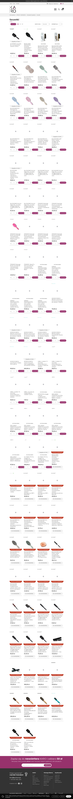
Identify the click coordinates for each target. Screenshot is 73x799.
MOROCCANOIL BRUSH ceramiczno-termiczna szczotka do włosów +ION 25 (57, 300)
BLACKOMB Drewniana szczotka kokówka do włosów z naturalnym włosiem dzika (15, 80)
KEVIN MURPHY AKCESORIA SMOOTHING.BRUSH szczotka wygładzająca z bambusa (30, 711)
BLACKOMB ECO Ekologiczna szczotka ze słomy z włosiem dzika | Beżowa (15, 141)
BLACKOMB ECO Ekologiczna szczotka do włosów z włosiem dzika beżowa (57, 79)
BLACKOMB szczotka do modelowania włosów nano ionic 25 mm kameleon (15, 586)
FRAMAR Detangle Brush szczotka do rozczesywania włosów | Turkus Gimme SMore (57, 236)
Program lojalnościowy (58, 780)
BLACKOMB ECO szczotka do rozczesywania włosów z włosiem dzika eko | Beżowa (57, 522)
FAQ (11, 3)
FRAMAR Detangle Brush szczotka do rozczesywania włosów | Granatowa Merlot (43, 206)
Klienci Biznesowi (36, 781)
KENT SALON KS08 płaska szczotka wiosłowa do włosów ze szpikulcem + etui (15, 680)
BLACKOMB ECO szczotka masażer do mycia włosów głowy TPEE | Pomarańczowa (43, 554)
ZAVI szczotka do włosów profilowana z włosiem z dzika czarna (28, 745)
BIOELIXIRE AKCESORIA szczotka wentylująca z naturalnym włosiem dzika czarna (28, 47)
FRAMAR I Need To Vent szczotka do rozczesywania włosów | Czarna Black (29, 267)
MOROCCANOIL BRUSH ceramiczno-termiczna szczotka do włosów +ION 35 (15, 334)
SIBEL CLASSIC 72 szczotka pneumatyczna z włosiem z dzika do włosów (57, 364)
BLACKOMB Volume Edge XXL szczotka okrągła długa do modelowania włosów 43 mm (15, 649)
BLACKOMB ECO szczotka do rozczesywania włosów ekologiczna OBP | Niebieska (29, 491)
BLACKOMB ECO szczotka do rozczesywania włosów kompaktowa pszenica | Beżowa (29, 523)
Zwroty (45, 783)
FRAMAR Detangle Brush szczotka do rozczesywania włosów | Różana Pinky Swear (15, 236)
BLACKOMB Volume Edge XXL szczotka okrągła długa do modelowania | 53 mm (15, 206)
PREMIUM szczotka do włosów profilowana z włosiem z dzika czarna (15, 745)
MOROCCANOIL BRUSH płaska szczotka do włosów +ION (57, 334)
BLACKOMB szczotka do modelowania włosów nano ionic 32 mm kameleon (29, 586)
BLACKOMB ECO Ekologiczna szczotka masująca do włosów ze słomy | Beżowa (43, 111)
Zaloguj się (51, 3)
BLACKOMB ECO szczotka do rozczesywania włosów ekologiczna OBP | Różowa (43, 491)
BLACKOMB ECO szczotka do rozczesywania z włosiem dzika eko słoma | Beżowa (15, 554)
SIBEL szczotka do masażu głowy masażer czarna (29, 393)
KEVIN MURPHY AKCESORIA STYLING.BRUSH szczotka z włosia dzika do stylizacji (42, 710)
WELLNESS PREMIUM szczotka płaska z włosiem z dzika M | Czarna (43, 427)
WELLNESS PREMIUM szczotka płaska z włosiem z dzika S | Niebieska (15, 458)
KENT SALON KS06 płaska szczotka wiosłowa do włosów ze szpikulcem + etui (57, 649)
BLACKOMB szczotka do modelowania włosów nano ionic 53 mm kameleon (57, 586)
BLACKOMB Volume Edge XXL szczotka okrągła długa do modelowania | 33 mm (43, 173)
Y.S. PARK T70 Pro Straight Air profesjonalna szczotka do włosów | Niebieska (43, 459)
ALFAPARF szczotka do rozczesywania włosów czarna (15, 45)
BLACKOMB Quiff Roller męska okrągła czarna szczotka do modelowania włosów (56, 142)
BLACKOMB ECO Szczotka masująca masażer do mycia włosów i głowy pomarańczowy (43, 141)
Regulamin (46, 775)
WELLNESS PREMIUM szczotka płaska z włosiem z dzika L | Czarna (57, 396)
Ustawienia (55, 796)
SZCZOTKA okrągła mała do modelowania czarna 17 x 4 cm (43, 396)
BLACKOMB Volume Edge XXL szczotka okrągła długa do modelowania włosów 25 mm (43, 617)
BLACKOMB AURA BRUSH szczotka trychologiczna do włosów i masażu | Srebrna (43, 48)
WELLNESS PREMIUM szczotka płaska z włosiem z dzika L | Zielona (29, 427)
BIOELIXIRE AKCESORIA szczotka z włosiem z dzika (15, 490)
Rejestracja (56, 3)
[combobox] (45, 24)
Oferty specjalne (58, 782)
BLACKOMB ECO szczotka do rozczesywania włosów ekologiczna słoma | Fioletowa (15, 523)
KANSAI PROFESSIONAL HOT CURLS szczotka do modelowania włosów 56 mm (42, 304)
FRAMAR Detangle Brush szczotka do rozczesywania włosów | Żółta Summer (15, 267)
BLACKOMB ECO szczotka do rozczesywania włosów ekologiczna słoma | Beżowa (57, 491)
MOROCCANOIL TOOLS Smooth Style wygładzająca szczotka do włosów (29, 363)
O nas (14, 3)
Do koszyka (21, 55)
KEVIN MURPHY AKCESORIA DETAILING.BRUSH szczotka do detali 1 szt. (57, 680)
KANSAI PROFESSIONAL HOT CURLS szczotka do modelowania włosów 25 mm (56, 270)
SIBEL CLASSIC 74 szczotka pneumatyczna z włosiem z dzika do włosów (15, 394)
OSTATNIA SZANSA (43, 264)
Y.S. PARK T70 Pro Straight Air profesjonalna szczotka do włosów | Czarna (29, 459)
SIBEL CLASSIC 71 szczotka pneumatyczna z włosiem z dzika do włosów (43, 364)
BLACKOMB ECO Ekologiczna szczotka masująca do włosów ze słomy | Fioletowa (57, 111)
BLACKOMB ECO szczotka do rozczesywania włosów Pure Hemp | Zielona (43, 522)
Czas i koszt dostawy (48, 778)
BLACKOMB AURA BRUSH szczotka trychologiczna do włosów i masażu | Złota (57, 48)
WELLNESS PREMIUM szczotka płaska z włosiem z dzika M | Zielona (57, 427)
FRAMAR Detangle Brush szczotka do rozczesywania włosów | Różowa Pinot (29, 236)
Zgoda (68, 796)
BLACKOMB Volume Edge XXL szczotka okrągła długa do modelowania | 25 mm (29, 173)
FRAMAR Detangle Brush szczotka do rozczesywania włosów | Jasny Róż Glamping (57, 206)
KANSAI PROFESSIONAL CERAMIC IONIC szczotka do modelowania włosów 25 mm (42, 270)
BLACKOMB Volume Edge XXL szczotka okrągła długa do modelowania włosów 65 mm (43, 649)
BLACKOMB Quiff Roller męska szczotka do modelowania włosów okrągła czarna (56, 555)
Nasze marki (35, 778)
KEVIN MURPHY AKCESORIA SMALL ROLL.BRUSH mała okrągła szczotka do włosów (15, 710)
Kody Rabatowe (35, 784)
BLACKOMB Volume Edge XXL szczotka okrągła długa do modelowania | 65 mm (29, 206)
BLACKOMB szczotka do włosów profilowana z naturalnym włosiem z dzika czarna (29, 618)
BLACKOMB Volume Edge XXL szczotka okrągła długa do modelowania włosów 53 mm (29, 649)
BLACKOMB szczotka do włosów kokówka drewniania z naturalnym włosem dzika (15, 618)
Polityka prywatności (48, 776)
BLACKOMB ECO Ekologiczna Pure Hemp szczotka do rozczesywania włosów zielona (43, 79)
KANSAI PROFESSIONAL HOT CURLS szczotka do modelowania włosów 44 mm (28, 304)
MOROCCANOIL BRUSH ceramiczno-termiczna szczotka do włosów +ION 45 (29, 334)
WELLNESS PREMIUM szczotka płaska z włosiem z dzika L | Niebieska (15, 427)
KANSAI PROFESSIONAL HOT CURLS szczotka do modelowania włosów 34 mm (14, 304)
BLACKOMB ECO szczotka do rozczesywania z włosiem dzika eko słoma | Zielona (29, 554)
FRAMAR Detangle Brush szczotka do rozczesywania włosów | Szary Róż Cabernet (43, 236)
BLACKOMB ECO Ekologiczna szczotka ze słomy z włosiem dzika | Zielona (29, 141)
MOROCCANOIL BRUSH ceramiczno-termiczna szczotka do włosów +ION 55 (43, 334)
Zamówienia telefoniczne (46, 782)
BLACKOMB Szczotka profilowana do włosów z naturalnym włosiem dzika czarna (14, 174)
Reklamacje (46, 785)
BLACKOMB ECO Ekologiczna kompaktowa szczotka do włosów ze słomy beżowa (29, 79)
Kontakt (17, 3)
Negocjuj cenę (35, 779)
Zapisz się (47, 765)
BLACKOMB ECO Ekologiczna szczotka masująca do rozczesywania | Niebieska (15, 111)
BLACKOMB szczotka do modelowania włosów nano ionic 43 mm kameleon (43, 586)
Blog (33, 776)
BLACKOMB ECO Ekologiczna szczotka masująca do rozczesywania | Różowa (29, 111)
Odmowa (62, 796)
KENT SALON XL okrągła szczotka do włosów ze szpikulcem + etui (43, 679)
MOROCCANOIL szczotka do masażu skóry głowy (15, 363)
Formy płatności (47, 779)
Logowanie (57, 775)
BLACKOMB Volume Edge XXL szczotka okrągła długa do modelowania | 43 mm (57, 173)
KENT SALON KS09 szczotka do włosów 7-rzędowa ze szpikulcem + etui (29, 679)
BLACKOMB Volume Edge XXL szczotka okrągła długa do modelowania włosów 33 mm (57, 617)
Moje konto (57, 778)
